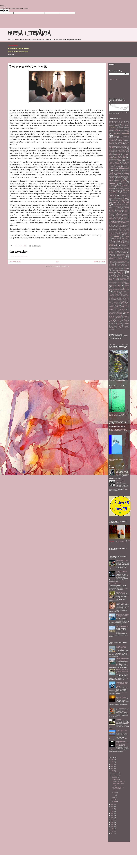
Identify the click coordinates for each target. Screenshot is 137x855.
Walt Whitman (115, 327)
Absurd (110, 121)
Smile (110, 302)
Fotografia (118, 207)
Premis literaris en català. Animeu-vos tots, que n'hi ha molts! (122, 743)
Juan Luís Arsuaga (115, 230)
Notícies (113, 255)
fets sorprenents (119, 204)
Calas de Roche (120, 147)
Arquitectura (122, 131)
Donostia (118, 177)
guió (116, 215)
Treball (120, 310)
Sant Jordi (123, 295)
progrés (116, 278)
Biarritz (126, 142)
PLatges (126, 268)
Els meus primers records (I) (120, 481)
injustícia (111, 225)
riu (121, 292)
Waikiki (127, 326)
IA (128, 219)
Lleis (110, 236)
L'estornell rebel (120, 469)
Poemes (120, 272)
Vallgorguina (112, 317)
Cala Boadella (124, 146)
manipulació (126, 240)
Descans (111, 173)
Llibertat (116, 237)
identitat (116, 221)
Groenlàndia (124, 214)
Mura (126, 251)
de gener (114, 801)
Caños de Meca (125, 150)
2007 (112, 833)
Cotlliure (112, 166)
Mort (115, 251)
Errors (117, 188)
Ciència (119, 160)
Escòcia (121, 188)
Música (111, 252)
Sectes (112, 298)
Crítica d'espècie (113, 168)
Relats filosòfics (117, 287)
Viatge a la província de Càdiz (119, 319)
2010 (112, 826)
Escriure (125, 192)
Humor (124, 219)
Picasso (120, 268)
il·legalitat (127, 221)
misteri (110, 248)
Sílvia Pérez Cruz (123, 299)
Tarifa (112, 305)
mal (110, 240)
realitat (124, 280)
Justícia (116, 232)
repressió (125, 291)
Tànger (122, 303)
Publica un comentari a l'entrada (19, 256)
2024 (112, 764)
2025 (112, 762)
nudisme (114, 257)
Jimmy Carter (122, 229)
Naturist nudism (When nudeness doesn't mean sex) (122, 671)
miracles (125, 247)
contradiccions (126, 165)
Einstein (123, 183)
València (118, 316)
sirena (115, 301)
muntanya (121, 251)
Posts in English (115, 275)
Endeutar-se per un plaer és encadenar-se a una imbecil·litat (122, 615)
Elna (128, 183)
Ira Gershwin (124, 228)
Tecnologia (125, 305)
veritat (117, 319)
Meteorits (119, 247)
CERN (117, 156)
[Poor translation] (6, 10)
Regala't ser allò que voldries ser (121, 731)
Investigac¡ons (122, 226)
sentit (117, 298)
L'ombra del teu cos (121, 592)
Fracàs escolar (125, 209)
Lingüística (112, 234)
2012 (112, 822)
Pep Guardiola (119, 266)
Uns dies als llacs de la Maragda (119, 313)
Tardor (127, 303)
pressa (110, 278)
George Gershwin (123, 213)
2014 (112, 817)
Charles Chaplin (117, 159)
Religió (126, 289)
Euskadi (126, 198)
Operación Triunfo (118, 259)
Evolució (123, 200)
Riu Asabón (126, 292)
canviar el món (122, 151)
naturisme (111, 254)
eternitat (110, 198)
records (119, 283)
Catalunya (117, 154)
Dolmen (111, 177)
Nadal (118, 252)
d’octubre (114, 777)
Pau (112, 264)
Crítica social (123, 168)
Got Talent (117, 214)
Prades (125, 275)
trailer (116, 310)
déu (113, 174)
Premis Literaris (121, 276)
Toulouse (111, 310)
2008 (112, 831)
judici (123, 230)
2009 (112, 829)
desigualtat (118, 173)
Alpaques (111, 125)
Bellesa (123, 140)
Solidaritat (123, 302)
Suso (115, 303)
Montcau (125, 249)
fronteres (125, 210)
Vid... (123, 323)
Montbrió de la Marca (116, 249)
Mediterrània (113, 245)
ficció (127, 204)
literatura (119, 234)
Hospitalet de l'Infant (114, 218)
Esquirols (124, 195)
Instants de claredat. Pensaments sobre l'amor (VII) (121, 648)
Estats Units (119, 197)
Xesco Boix (124, 327)
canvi (116, 151)
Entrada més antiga (99, 262)
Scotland (127, 297)
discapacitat (111, 176)
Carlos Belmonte (118, 153)
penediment (111, 266)
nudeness (126, 255)
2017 (112, 811)
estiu (126, 197)
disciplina (118, 176)
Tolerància (122, 309)
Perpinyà (111, 268)
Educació (113, 184)
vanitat (125, 317)
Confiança (125, 163)
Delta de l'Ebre (117, 172)
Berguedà (116, 142)
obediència (111, 258)
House (125, 218)
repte (110, 292)
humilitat (118, 220)
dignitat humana (122, 174)
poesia (110, 274)
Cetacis (110, 159)
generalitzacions (112, 213)
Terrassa (111, 309)
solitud (110, 303)
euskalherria (115, 200)
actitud (115, 121)
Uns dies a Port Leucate (122, 626)
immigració (114, 222)
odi (126, 258)
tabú (118, 303)
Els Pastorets (113, 185)
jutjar (123, 232)
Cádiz (117, 146)
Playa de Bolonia (116, 270)
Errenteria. (119, 719)
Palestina (125, 259)
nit (123, 254)
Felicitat (126, 202)
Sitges (125, 301)
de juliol (114, 792)
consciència (111, 165)
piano (116, 268)
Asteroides (116, 136)
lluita (113, 238)
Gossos (111, 214)
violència (119, 325)
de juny (114, 795)
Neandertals (118, 254)
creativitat (118, 166)
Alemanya (117, 124)
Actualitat (121, 121)
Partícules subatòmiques (119, 262)
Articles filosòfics (121, 134)
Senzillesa (126, 298)
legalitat (125, 233)
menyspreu (124, 245)
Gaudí (126, 211)
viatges (117, 321)
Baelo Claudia (122, 139)
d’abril (114, 797)
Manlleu (112, 241)
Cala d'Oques (112, 147)
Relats (127, 285)
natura (124, 252)
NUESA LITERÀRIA (29, 33)
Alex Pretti (124, 124)
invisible (110, 228)
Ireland (110, 229)
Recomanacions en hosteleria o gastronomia (118, 282)
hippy (117, 217)
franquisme (118, 210)
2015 (112, 815)
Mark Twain (111, 242)
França (112, 210)
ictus (112, 221)
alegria (110, 124)
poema (111, 272)
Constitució (118, 165)
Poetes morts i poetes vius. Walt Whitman (121, 696)
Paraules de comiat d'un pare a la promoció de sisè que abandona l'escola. (122, 684)
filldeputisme (124, 206)
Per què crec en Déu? (121, 603)
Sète (117, 299)
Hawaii (120, 215)
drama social (120, 179)
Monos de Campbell (125, 248)
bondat (121, 143)
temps (124, 307)
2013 (112, 820)
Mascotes (125, 242)
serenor (112, 299)
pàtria (128, 262)
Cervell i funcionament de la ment (119, 156)
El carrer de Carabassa (115, 583)
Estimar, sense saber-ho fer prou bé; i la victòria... (118, 789)
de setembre (115, 779)
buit (126, 144)
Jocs (128, 229)
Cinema (116, 162)
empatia (111, 186)
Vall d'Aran (124, 316)
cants (112, 151)
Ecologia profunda (113, 181)
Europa (120, 198)
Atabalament (123, 137)
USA (126, 313)
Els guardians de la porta (122, 708)
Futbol (119, 211)
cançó (124, 149)
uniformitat (120, 312)
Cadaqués (111, 146)
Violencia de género (118, 326)
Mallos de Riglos (117, 240)
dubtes (117, 180)
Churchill (112, 160)
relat (119, 285)
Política (122, 274)
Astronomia (112, 137)
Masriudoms (111, 244)
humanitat (111, 219)
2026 (112, 759)
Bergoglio (111, 142)
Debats (110, 172)
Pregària (111, 276)
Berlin (121, 142)
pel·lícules (113, 265)
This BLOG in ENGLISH (13, 45)
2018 (112, 809)
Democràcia (125, 172)
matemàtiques (122, 244)
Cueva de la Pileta (118, 170)
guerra (110, 215)
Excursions (112, 202)
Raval (110, 280)
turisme (114, 312)
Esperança (112, 195)
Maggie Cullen (124, 238)
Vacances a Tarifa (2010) (115, 315)
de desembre (115, 772)
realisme (117, 280)
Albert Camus (124, 122)
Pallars (110, 261)
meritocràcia (111, 247)
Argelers (116, 131)
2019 (112, 806)
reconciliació (111, 283)
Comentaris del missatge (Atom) (61, 266)
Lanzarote (118, 233)
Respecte (115, 293)
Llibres (127, 236)
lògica (118, 238)
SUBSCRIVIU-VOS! (114, 79)
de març (114, 799)
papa (115, 261)
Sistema (120, 301)
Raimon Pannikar (123, 279)
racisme (116, 279)
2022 (112, 768)
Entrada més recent (15, 262)
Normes (127, 254)
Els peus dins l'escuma (122, 185)
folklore (110, 207)
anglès (121, 127)
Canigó (119, 150)
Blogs (116, 143)
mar (117, 241)
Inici (57, 262)
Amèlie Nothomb (125, 125)
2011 (112, 824)
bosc (126, 143)
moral (110, 251)
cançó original (112, 150)
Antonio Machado (122, 129)
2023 (112, 766)
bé (118, 140)
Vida (127, 323)
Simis (110, 301)
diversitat (124, 176)
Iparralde (117, 228)
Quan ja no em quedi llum (118, 781)
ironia (115, 229)
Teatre (118, 305)
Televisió (111, 306)
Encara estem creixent (122, 560)
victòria (118, 323)
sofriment (116, 302)
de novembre (115, 775)
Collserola (117, 163)
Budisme (121, 144)
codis (123, 162)
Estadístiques (112, 197)
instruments (118, 225)
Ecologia (123, 180)
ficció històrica (116, 206)
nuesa (122, 257)
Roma (112, 294)
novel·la (120, 255)
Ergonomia (124, 186)
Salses (117, 295)
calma (116, 148)
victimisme (113, 323)
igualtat (121, 221)
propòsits (122, 278)
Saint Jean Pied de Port (121, 294)
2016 (112, 813)
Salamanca (111, 295)
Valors (119, 317)
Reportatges (117, 291)
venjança (111, 319)
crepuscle (125, 166)
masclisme (118, 242)
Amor (113, 127)
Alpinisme (117, 125)
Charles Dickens (125, 159)
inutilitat (115, 226)
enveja (118, 186)
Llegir (126, 234)
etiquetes (116, 198)
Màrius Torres (124, 241)
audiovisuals (112, 139)
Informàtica (124, 223)
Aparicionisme (117, 130)
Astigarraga (124, 136)
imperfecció (123, 222)
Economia (123, 182)
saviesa (121, 297)
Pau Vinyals (126, 264)
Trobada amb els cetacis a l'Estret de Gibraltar (122, 659)
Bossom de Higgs (113, 144)
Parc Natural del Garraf (122, 261)
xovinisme (111, 329)
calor (120, 148)
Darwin (125, 170)
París (110, 262)
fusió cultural (112, 211)
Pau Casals (118, 264)
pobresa (125, 270)
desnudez (126, 173)
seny (121, 298)
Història (124, 217)
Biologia (110, 143)
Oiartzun (111, 259)
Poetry (116, 273)
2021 (112, 771)
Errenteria (111, 188)
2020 (112, 804)
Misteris (116, 248)
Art (128, 132)
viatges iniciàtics (125, 321)
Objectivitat (119, 258)
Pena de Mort (123, 265)
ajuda (117, 122)
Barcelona (111, 140)
